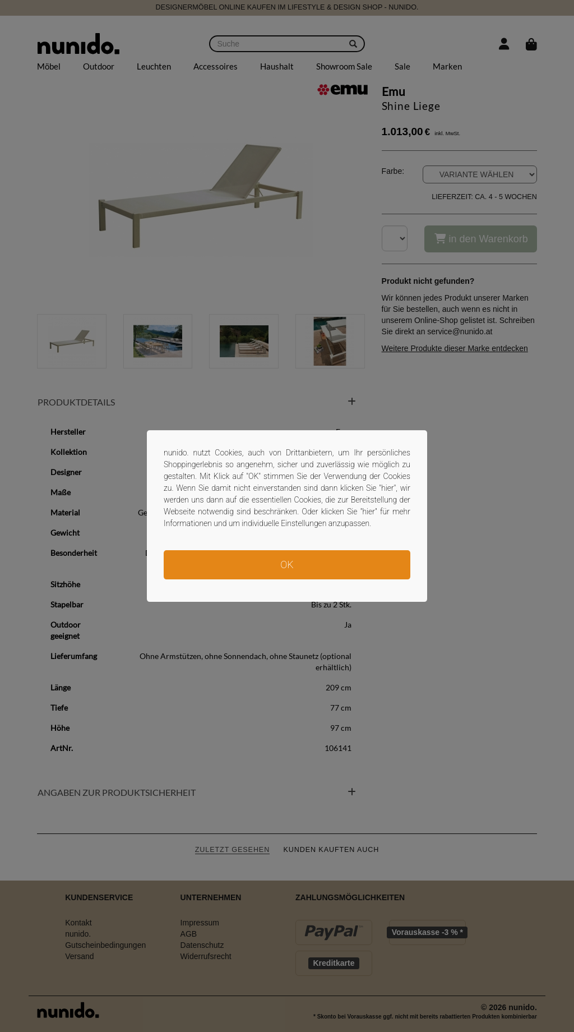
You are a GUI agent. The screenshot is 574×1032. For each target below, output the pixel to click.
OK (286, 564)
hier (387, 487)
